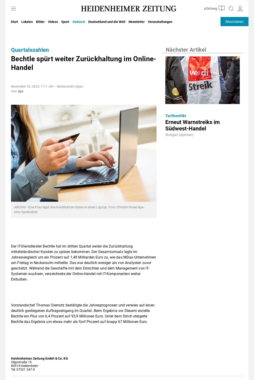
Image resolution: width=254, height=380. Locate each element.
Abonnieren (234, 21)
